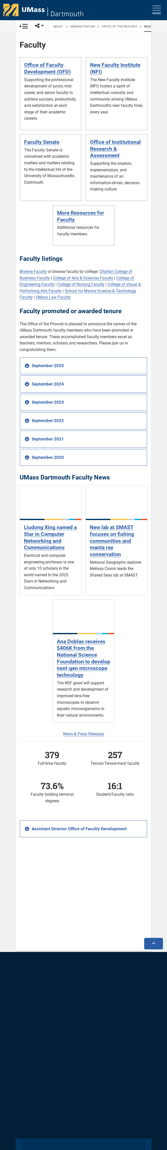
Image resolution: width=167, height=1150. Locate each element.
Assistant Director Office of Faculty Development (79, 828)
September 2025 (48, 365)
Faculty (150, 26)
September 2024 (48, 384)
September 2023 (48, 402)
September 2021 (48, 438)
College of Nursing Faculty (81, 284)
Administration (82, 26)
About (58, 26)
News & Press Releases (83, 733)
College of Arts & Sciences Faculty (83, 278)
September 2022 (48, 420)
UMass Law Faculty (53, 297)
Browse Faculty (33, 271)
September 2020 (48, 457)
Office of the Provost (120, 26)
